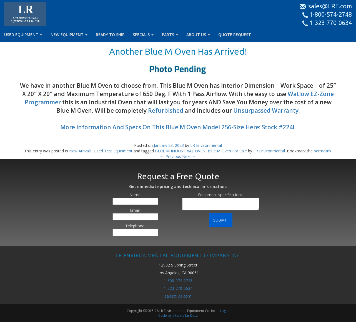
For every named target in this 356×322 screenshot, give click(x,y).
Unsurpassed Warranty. (266, 110)
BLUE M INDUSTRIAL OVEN (180, 151)
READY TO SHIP (110, 34)
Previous (171, 156)
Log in (224, 310)
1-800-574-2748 (327, 14)
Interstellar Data (185, 315)
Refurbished (165, 110)
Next (189, 156)
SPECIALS (143, 34)
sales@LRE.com (326, 5)
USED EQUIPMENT (23, 34)
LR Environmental (206, 145)
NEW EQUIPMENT (69, 34)
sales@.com (178, 296)
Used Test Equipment (113, 151)
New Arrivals (80, 151)
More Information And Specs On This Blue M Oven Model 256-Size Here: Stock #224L (178, 127)
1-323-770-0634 (327, 22)
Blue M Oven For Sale (227, 151)
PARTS (170, 34)
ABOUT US (198, 34)
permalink (322, 151)
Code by (165, 315)
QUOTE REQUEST (234, 34)
